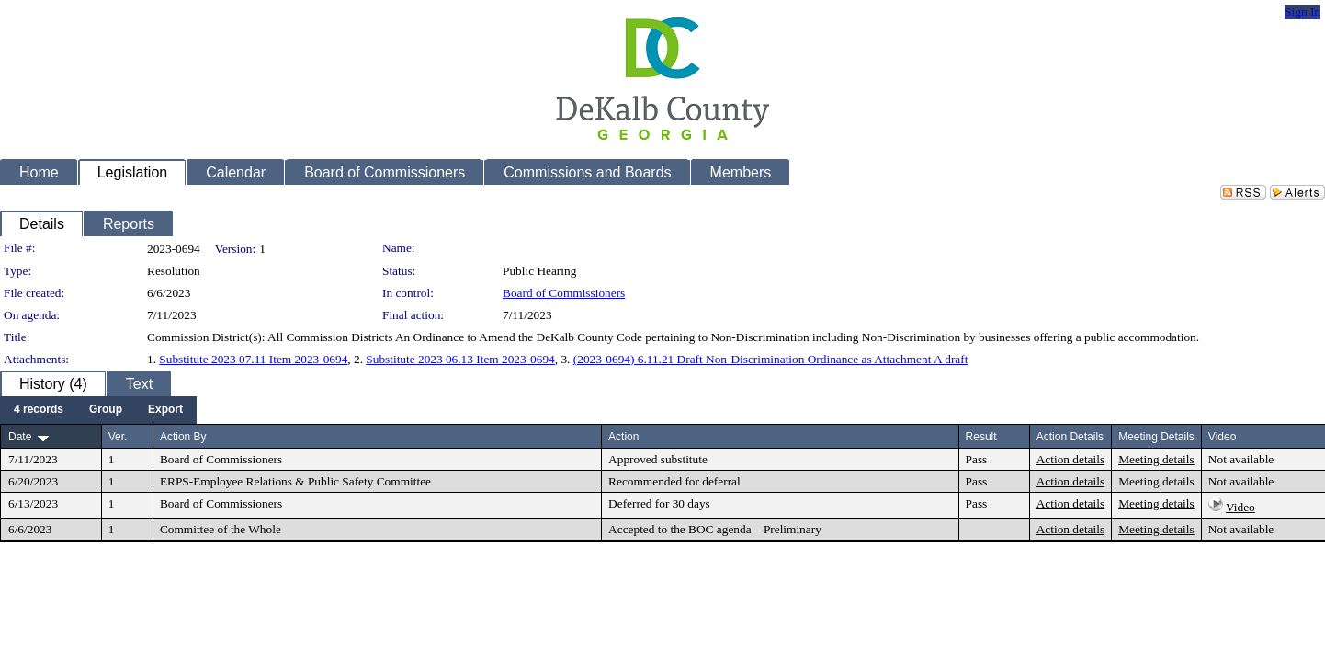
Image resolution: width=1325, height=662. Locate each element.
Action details (1070, 459)
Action (623, 436)
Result (981, 436)
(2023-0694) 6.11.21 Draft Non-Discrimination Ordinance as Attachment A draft (770, 359)
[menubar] (98, 410)
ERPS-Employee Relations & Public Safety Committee (295, 481)
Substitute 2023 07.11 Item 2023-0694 (253, 359)
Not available (1241, 459)
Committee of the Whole (220, 529)
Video (1240, 507)
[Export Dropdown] (165, 410)
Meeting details (1156, 459)
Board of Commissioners (564, 293)
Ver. (118, 436)
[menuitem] (38, 410)
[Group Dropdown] (105, 410)
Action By (183, 436)
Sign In (1302, 11)
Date (19, 436)
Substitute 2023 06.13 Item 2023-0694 (460, 359)
